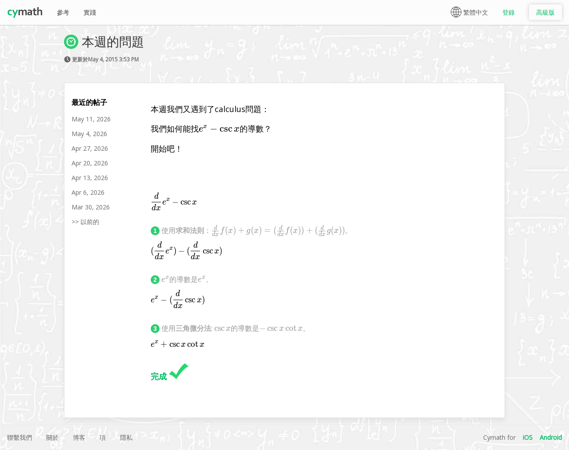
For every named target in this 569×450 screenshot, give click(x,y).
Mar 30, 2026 (91, 207)
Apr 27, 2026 (90, 148)
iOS (528, 437)
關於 (52, 437)
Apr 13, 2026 (90, 177)
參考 (63, 12)
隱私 (126, 437)
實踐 (90, 12)
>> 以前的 (85, 221)
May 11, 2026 (91, 119)
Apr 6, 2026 (88, 192)
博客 (79, 437)
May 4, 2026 (89, 133)
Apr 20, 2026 (90, 163)
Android (551, 437)
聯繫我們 (19, 437)
